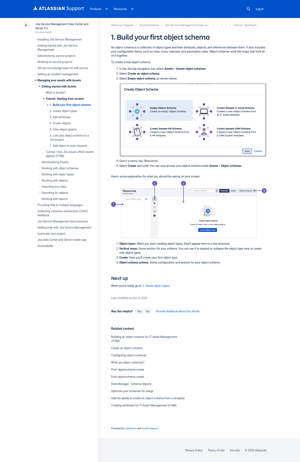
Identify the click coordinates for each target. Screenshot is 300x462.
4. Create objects (60, 123)
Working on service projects (54, 62)
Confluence (130, 428)
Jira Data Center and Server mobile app (62, 239)
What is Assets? (56, 92)
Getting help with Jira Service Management (64, 227)
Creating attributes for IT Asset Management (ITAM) (143, 405)
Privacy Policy (194, 450)
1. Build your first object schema (70, 105)
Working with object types (58, 174)
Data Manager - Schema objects (131, 384)
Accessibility (45, 246)
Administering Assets (55, 162)
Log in (260, 9)
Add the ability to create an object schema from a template (148, 398)
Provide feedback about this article (178, 311)
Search (248, 9)
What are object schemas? (127, 362)
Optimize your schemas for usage (132, 391)
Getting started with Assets (59, 86)
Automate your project (51, 233)
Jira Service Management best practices (62, 221)
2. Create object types (63, 111)
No (148, 311)
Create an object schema (126, 348)
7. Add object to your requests (68, 145)
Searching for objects (55, 192)
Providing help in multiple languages (60, 205)
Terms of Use (216, 450)
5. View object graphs (63, 129)
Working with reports (55, 199)
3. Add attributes (60, 117)
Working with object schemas (60, 168)
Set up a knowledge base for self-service (62, 68)
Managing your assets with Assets (59, 80)
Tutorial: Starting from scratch (65, 98)
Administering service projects (56, 55)
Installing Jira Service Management (59, 39)
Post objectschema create (127, 369)
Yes (139, 311)
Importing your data (54, 186)
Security (235, 450)
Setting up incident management (57, 74)
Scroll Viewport (150, 428)
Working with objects (55, 180)
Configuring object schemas (129, 355)
